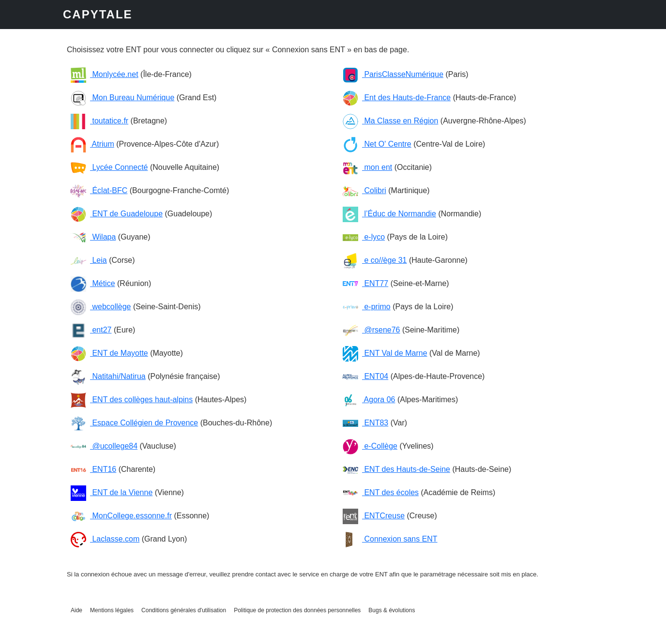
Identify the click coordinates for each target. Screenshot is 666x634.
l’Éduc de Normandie (389, 214)
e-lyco (364, 237)
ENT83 (365, 423)
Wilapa (93, 237)
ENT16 (93, 469)
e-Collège (370, 446)
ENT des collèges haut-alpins (132, 399)
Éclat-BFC (99, 190)
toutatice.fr (99, 121)
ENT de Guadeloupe (117, 214)
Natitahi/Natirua (108, 376)
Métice (93, 283)
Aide (76, 610)
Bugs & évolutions (391, 610)
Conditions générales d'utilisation (183, 610)
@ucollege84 (104, 446)
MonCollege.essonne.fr (121, 516)
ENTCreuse (374, 516)
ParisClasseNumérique (393, 74)
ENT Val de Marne (385, 353)
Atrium (92, 144)
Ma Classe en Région (390, 121)
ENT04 (365, 376)
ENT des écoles (381, 492)
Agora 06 (369, 399)
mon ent (367, 167)
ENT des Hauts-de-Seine (396, 469)
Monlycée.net (104, 74)
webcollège (101, 306)
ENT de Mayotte (109, 353)
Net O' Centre (377, 144)
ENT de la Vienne (111, 492)
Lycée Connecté (109, 167)
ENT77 (365, 283)
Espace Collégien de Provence (134, 423)
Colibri (364, 190)
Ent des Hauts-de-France (397, 97)
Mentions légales (112, 610)
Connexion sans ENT (390, 539)
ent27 (91, 330)
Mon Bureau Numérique (122, 97)
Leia (89, 260)
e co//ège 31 (375, 260)
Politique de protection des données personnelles (297, 610)
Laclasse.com (105, 539)
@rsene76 (371, 330)
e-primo (367, 306)
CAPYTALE (98, 14)
